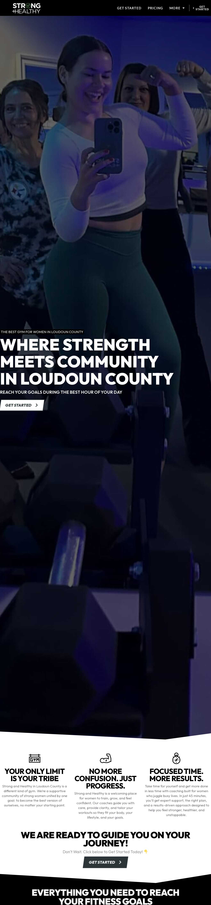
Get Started (129, 8)
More (177, 8)
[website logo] (26, 8)
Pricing (155, 8)
